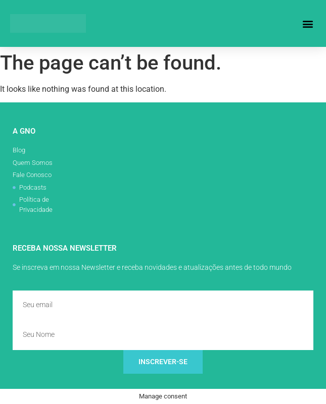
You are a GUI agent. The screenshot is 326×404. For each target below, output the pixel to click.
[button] (307, 23)
